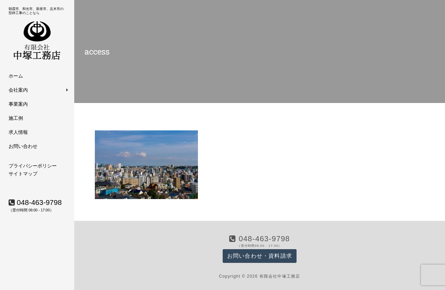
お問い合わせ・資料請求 (259, 256)
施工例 (16, 118)
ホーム (16, 76)
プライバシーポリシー (33, 166)
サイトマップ (23, 173)
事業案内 (18, 104)
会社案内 (18, 90)
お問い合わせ (23, 146)
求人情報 (18, 132)
